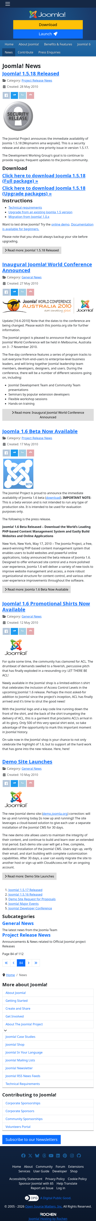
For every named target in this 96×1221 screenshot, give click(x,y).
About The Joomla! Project (24, 1024)
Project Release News (37, 80)
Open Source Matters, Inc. (43, 1206)
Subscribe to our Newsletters (31, 1139)
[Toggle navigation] (7, 4)
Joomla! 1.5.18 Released (30, 73)
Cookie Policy (77, 1179)
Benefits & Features (58, 44)
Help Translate (67, 1183)
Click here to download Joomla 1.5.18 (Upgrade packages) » (43, 191)
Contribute (25, 52)
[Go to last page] (36, 963)
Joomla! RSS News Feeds (23, 1076)
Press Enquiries (50, 52)
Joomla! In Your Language (24, 1052)
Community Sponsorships (24, 1119)
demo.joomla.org (55, 814)
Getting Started (17, 1001)
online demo (60, 224)
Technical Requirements (23, 1084)
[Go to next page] (28, 963)
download (53, 498)
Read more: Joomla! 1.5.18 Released (32, 250)
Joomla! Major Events (23, 904)
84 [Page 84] (21, 963)
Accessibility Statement (25, 1179)
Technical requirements (25, 207)
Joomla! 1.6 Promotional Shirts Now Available (46, 606)
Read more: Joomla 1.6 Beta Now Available (36, 589)
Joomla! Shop (15, 1044)
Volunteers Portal (18, 1127)
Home (9, 44)
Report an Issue (42, 1188)
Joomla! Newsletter (19, 1068)
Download (48, 24)
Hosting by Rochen (48, 1219)
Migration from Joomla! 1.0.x (28, 217)
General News (32, 277)
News (9, 52)
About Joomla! (29, 44)
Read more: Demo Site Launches (29, 876)
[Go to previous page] (13, 963)
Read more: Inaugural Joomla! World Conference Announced (48, 414)
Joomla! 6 (84, 44)
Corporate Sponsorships (23, 1103)
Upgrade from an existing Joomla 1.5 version (40, 212)
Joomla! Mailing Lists (20, 1060)
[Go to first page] (6, 963)
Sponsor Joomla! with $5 (36, 1183)
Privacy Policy (55, 1179)
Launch (48, 33)
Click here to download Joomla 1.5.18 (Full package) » (43, 178)
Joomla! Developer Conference (30, 908)
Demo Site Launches (27, 761)
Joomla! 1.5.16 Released (25, 894)
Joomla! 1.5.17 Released (25, 890)
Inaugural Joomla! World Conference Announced (47, 267)
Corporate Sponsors (20, 1111)
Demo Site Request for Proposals (32, 899)
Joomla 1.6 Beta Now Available (40, 431)
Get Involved (15, 1016)
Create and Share (18, 1008)
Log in (60, 1188)
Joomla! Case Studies (20, 1037)
